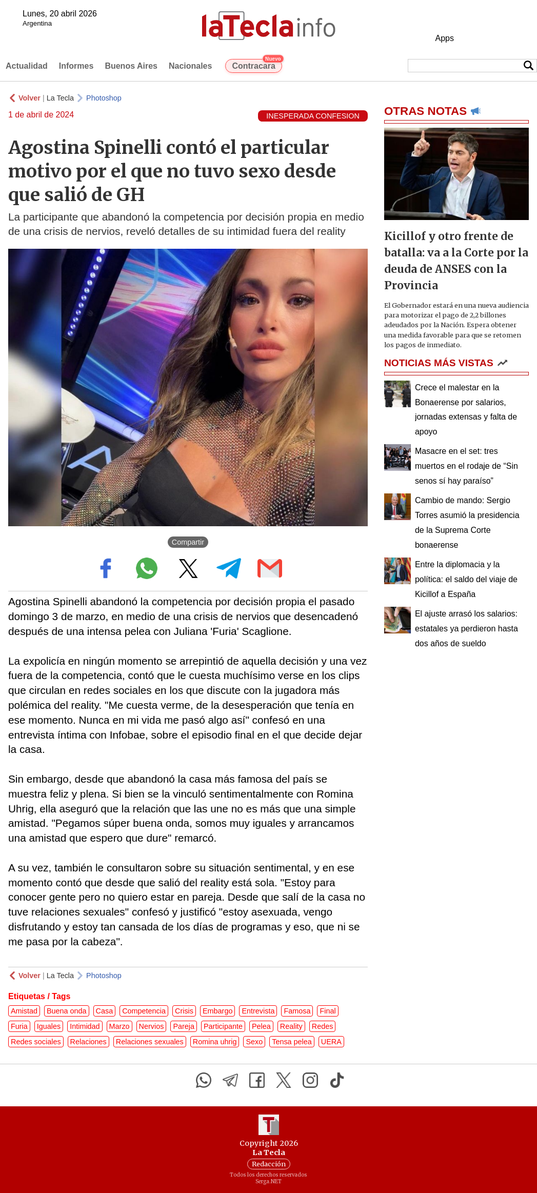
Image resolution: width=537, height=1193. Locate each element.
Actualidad (27, 66)
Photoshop (104, 98)
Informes (76, 66)
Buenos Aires (131, 66)
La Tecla (60, 98)
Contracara (257, 64)
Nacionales (190, 66)
